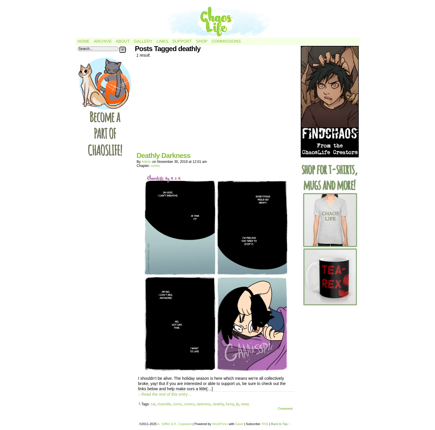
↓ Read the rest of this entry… (165, 394)
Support (182, 41)
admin (146, 162)
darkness (204, 404)
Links (162, 41)
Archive (103, 41)
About (123, 41)
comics (189, 404)
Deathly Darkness (163, 155)
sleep (245, 404)
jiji (237, 404)
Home (83, 41)
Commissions (226, 41)
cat (153, 404)
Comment (285, 408)
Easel (239, 424)
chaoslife (164, 404)
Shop (202, 41)
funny (230, 404)
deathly (218, 404)
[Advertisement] (216, 106)
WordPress (220, 424)
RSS (265, 424)
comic (155, 166)
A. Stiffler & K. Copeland (174, 424)
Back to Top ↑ (280, 424)
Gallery (143, 41)
